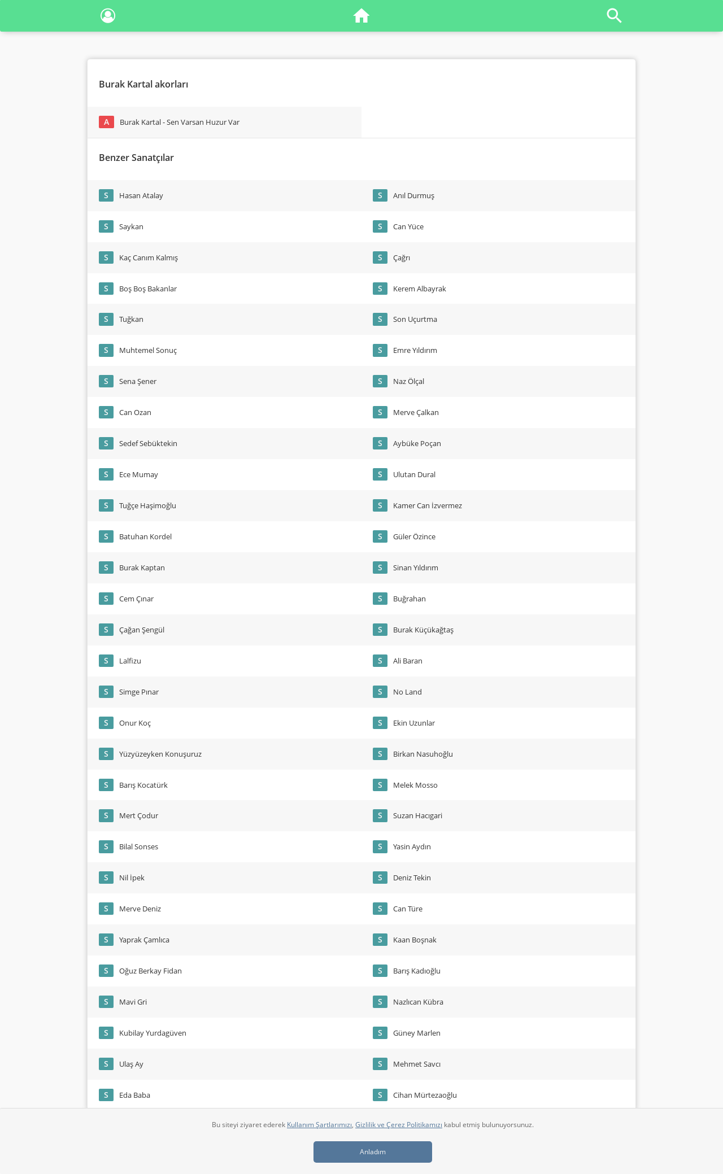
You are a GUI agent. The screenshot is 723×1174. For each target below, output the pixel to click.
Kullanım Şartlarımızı (319, 1124)
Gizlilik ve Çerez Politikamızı (398, 1124)
